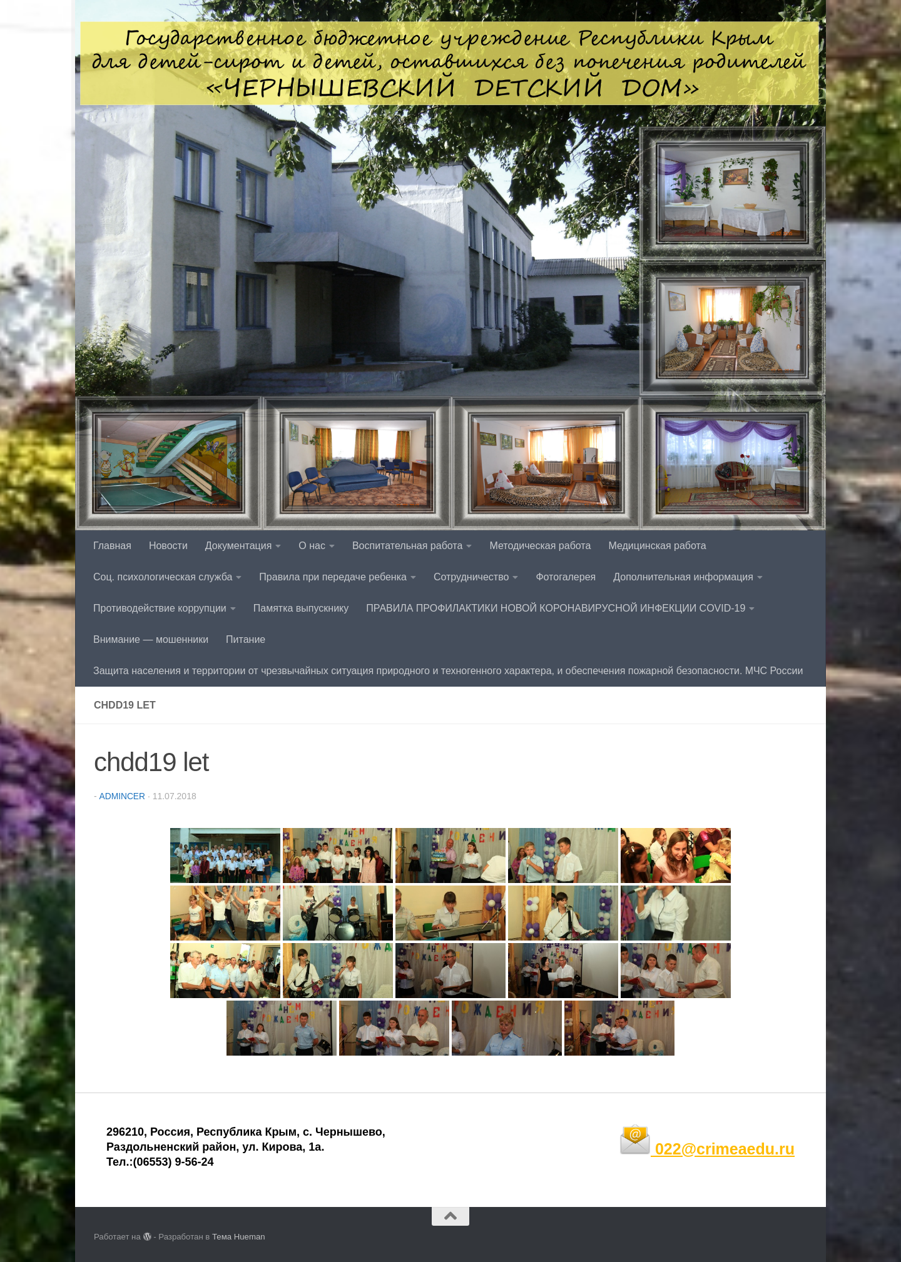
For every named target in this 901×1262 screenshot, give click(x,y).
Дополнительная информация (683, 577)
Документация (238, 545)
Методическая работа (540, 545)
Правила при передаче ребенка (333, 577)
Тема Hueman (238, 1236)
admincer (122, 796)
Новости (168, 545)
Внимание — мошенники (150, 639)
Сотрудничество (471, 577)
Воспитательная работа (407, 545)
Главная (112, 545)
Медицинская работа (657, 545)
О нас (311, 545)
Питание (245, 639)
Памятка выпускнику (301, 608)
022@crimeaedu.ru (707, 1148)
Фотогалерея (566, 577)
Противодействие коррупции (160, 608)
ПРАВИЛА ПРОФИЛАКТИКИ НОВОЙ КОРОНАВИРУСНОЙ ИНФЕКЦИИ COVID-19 (555, 608)
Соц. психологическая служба (162, 577)
